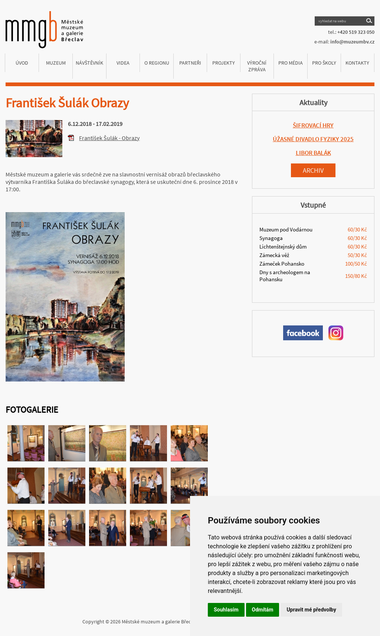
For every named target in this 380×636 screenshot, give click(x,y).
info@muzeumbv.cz (352, 41)
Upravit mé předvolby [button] (311, 610)
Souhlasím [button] (226, 610)
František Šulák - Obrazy (109, 138)
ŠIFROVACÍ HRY (313, 125)
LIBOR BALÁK (313, 153)
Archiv (313, 170)
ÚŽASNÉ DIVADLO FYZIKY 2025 (313, 139)
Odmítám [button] (262, 610)
